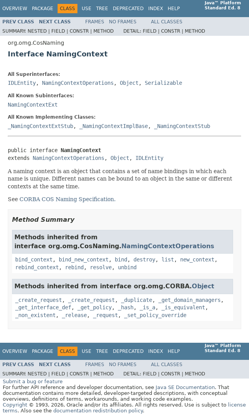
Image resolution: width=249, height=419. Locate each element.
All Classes (166, 22)
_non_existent (35, 315)
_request (105, 315)
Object (129, 83)
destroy (144, 259)
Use (86, 8)
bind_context (34, 259)
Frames (94, 22)
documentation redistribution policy (98, 411)
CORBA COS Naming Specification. (67, 199)
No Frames (123, 22)
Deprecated (128, 8)
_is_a (147, 307)
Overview (14, 8)
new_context (197, 259)
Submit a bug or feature (33, 381)
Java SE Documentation (185, 387)
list (167, 259)
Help (174, 8)
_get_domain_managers (189, 300)
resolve (101, 267)
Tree (102, 8)
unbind (127, 267)
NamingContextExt (33, 105)
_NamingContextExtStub (40, 126)
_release (74, 315)
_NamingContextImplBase (113, 126)
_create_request (38, 300)
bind (121, 259)
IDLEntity (22, 83)
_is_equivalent (183, 307)
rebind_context (37, 267)
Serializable (163, 83)
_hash (125, 307)
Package (42, 8)
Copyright (15, 405)
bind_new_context (84, 259)
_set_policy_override (155, 315)
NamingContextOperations (78, 83)
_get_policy (94, 307)
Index (155, 8)
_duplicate (136, 300)
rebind (74, 267)
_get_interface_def (43, 307)
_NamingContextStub (182, 126)
